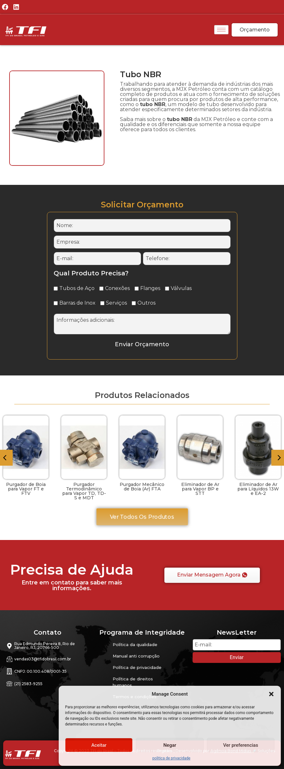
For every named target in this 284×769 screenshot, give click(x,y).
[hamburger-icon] (221, 29)
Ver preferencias (240, 745)
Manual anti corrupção (136, 655)
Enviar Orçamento (142, 344)
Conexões (114, 288)
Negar (169, 745)
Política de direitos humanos (133, 682)
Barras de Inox (75, 303)
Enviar (237, 657)
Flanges (147, 288)
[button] (271, 694)
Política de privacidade (137, 667)
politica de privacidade (171, 758)
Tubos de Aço (74, 288)
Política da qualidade (135, 644)
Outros (143, 303)
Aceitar (99, 745)
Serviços (113, 303)
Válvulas (178, 288)
